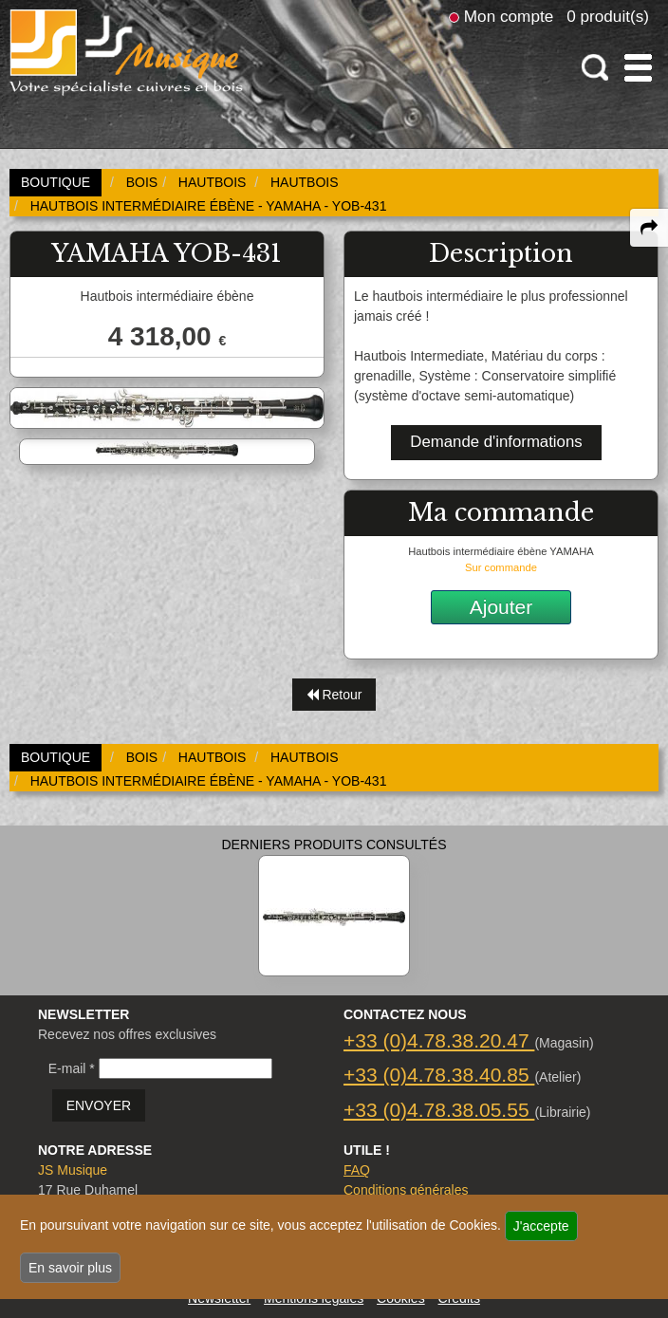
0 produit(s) (607, 16)
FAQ (356, 1170)
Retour (334, 694)
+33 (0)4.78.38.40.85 (438, 1075)
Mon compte (508, 16)
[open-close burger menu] (638, 68)
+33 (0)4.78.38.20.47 (438, 1040)
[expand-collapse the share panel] (649, 228)
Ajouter (501, 607)
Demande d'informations (496, 442)
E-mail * (71, 1068)
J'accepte (541, 1226)
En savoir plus (70, 1267)
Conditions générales (406, 1189)
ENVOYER (98, 1105)
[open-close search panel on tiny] (595, 68)
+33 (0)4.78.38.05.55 (438, 1110)
